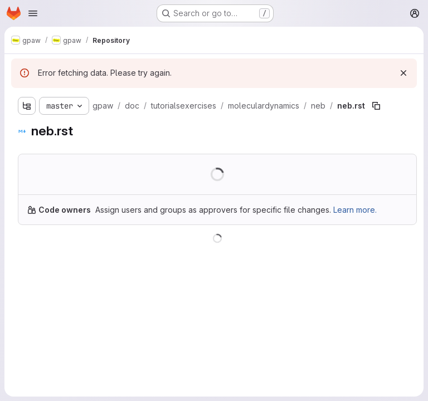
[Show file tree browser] (27, 106)
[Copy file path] (376, 106)
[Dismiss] (403, 73)
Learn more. (355, 209)
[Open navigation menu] (33, 13)
